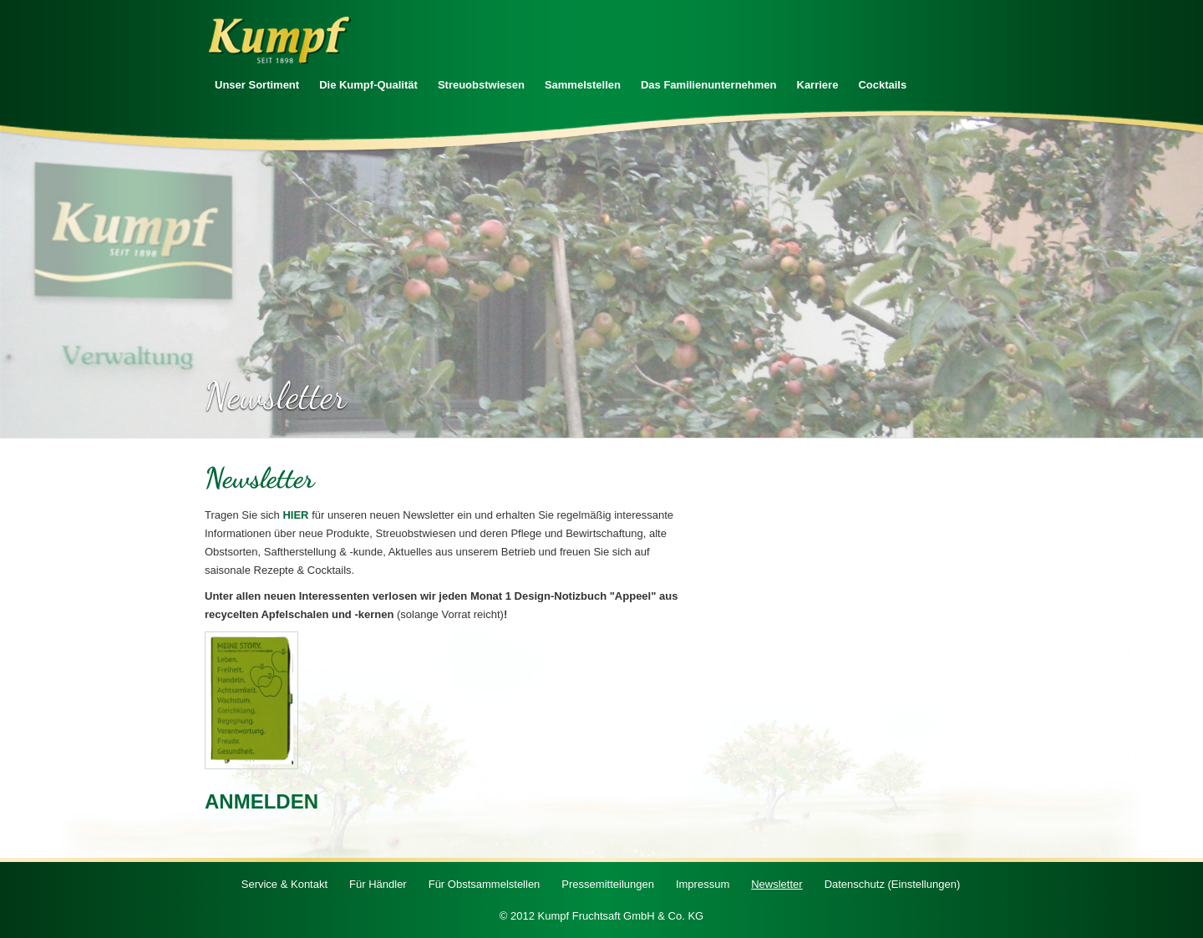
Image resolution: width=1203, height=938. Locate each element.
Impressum (702, 884)
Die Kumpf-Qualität (368, 85)
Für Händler (378, 884)
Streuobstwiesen (481, 85)
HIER (295, 515)
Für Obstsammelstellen (485, 884)
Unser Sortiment (257, 85)
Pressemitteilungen (607, 884)
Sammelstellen (583, 85)
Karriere (818, 85)
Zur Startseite (280, 40)
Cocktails (882, 85)
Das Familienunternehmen (709, 85)
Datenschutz (893, 884)
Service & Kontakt (284, 884)
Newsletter (776, 884)
